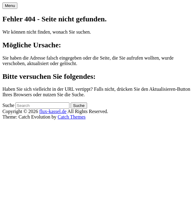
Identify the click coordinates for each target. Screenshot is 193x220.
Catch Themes (72, 116)
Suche (8, 105)
